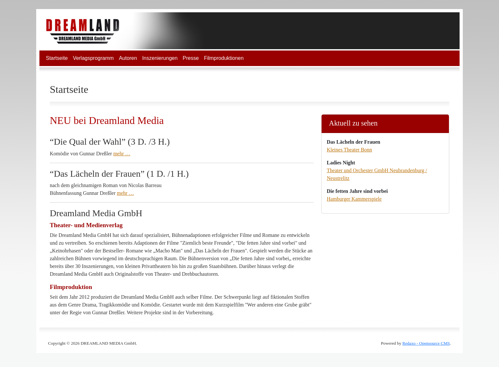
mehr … (121, 153)
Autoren (128, 58)
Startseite (57, 58)
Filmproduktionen (224, 58)
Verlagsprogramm (93, 58)
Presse (191, 58)
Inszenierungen (159, 58)
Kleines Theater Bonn (349, 149)
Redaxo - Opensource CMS (426, 343)
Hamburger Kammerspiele (354, 199)
